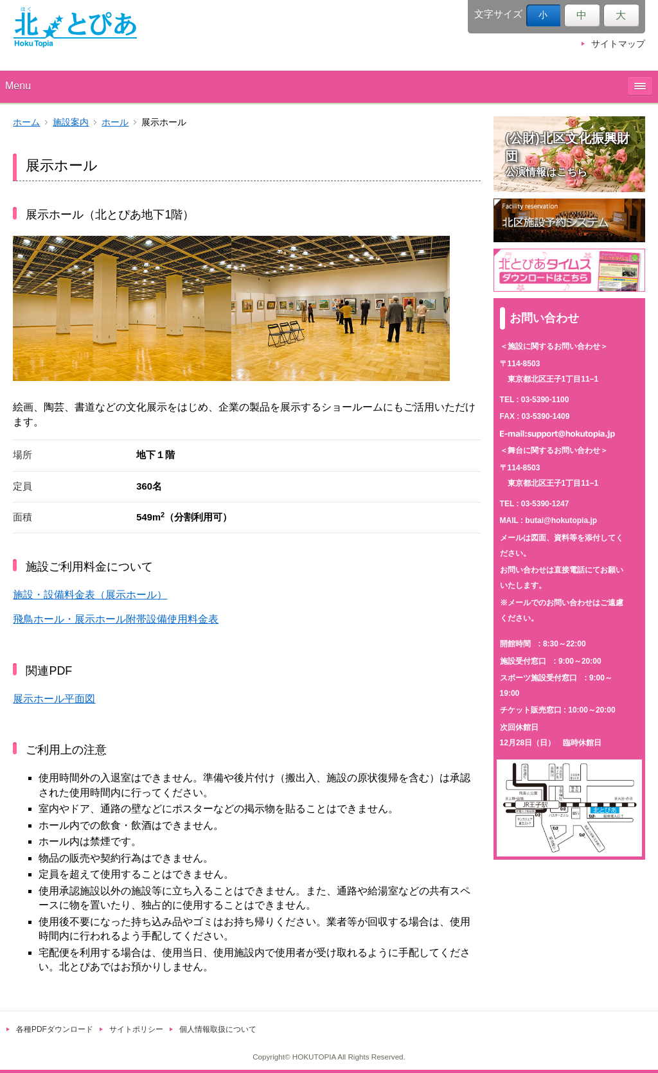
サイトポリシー (136, 1029)
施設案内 (71, 122)
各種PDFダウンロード (54, 1029)
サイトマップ (618, 44)
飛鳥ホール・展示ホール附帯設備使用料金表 (115, 619)
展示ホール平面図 (54, 698)
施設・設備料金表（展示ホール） (90, 594)
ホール (115, 122)
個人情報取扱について (217, 1029)
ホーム (26, 122)
